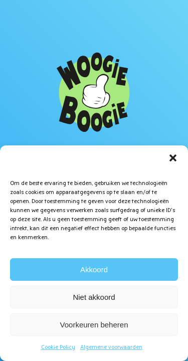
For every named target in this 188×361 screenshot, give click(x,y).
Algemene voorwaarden (111, 347)
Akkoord (94, 269)
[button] (173, 158)
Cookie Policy (58, 347)
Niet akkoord (94, 297)
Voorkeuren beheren (94, 324)
